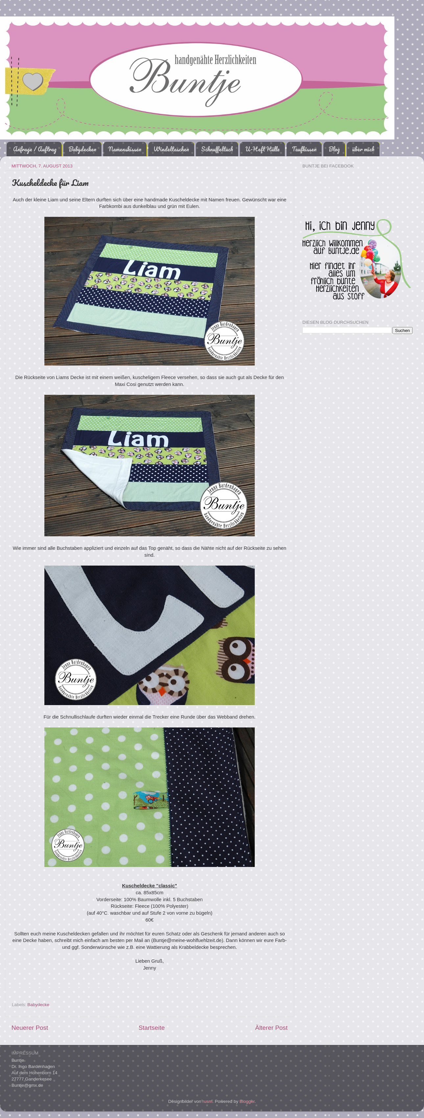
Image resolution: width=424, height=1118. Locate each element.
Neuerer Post (30, 1027)
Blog (334, 149)
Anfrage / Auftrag (35, 149)
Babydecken (82, 149)
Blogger (247, 1101)
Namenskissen (124, 149)
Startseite (151, 1027)
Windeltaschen (171, 149)
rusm (207, 1101)
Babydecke (38, 1004)
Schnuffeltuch (217, 149)
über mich (363, 149)
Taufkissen (304, 149)
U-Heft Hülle (262, 149)
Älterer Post (271, 1027)
